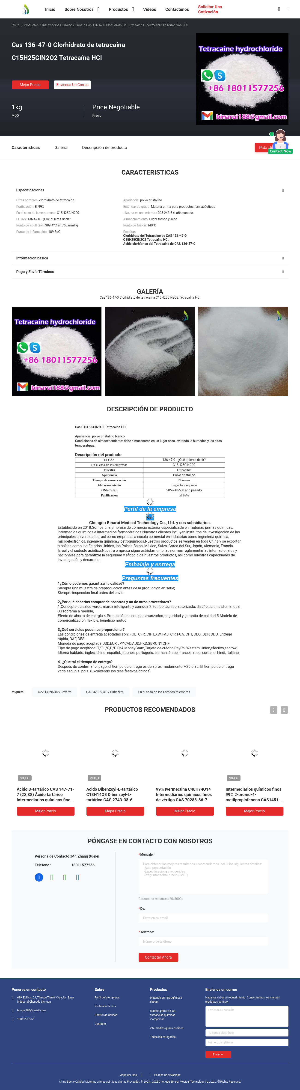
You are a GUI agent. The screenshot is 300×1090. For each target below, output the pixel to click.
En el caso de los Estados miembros (164, 692)
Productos (31, 25)
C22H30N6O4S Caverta (54, 692)
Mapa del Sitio (128, 1075)
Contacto (100, 1023)
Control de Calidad (106, 1015)
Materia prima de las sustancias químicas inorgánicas (162, 1015)
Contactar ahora (158, 957)
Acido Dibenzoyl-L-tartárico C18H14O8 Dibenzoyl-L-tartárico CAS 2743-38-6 (112, 794)
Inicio (16, 25)
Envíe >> (218, 1054)
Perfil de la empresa (107, 997)
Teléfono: (147, 932)
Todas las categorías (163, 1037)
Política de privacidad (167, 1075)
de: (142, 908)
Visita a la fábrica (105, 1006)
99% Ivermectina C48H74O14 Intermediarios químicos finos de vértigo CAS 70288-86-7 (184, 794)
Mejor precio (30, 85)
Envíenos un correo (72, 85)
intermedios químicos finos (62, 25)
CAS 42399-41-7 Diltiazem (105, 692)
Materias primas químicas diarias (166, 1000)
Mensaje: (147, 854)
